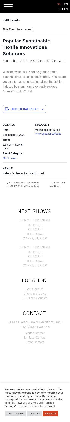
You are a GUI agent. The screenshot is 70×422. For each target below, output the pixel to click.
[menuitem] (58, 4)
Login (63, 9)
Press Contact (35, 342)
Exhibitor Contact (35, 337)
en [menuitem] (66, 4)
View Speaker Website (48, 133)
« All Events (11, 20)
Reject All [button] (35, 413)
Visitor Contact (35, 333)
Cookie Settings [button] (15, 413)
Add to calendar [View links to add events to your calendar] (25, 108)
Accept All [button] (50, 413)
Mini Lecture (10, 158)
